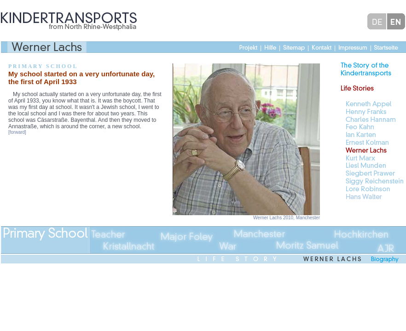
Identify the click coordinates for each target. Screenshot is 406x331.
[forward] (17, 132)
